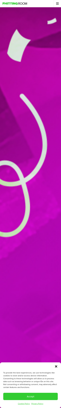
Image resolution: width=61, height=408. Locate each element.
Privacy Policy (37, 403)
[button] (56, 366)
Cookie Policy (24, 403)
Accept (30, 396)
